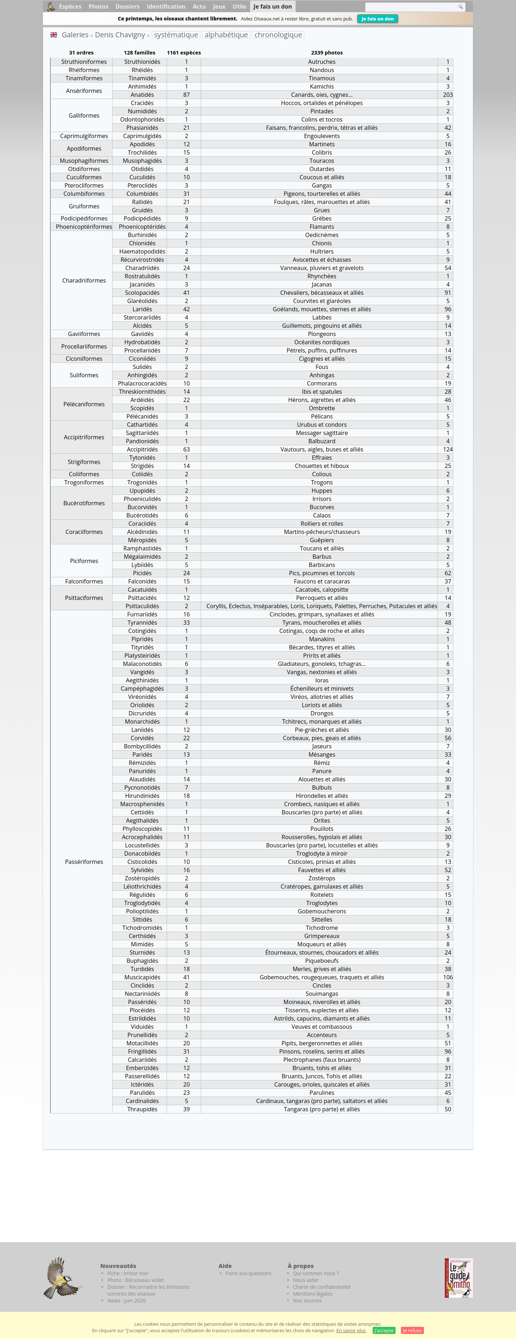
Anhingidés (142, 375)
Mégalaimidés (142, 556)
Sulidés (142, 367)
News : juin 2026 (127, 1300)
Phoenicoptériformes (84, 227)
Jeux (219, 6)
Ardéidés (142, 400)
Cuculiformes (83, 177)
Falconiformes (84, 581)
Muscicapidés (142, 977)
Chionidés (142, 243)
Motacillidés (142, 1043)
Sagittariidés (142, 433)
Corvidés (142, 738)
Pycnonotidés (142, 787)
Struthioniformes (84, 62)
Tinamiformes (84, 78)
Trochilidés (142, 152)
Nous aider (306, 1280)
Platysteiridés (142, 655)
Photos (98, 6)
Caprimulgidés (142, 136)
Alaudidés (142, 779)
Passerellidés (142, 1076)
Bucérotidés (142, 515)
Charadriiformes (84, 280)
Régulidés (142, 895)
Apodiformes (84, 148)
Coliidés (142, 474)
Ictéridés (142, 1084)
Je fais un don (378, 18)
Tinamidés (142, 78)
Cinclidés (142, 985)
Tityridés (142, 647)
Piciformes (84, 561)
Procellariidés (142, 350)
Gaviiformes (84, 334)
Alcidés (142, 326)
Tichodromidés (142, 928)
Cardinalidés (142, 1101)
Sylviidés (142, 870)
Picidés (142, 573)
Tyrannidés (142, 622)
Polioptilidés (142, 911)
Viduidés (142, 1027)
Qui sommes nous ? (316, 1273)
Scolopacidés (142, 293)
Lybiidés (142, 565)
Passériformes (84, 862)
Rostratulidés (142, 276)
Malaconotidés (142, 664)
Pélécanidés (142, 416)
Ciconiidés (142, 359)
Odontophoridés (142, 119)
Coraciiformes (84, 532)
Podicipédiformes (84, 218)
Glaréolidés (142, 301)
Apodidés (142, 144)
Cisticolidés (142, 862)
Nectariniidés (142, 994)
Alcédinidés (142, 532)
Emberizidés (142, 1068)
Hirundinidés (142, 796)
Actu (199, 6)
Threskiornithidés (142, 392)
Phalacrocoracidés (142, 383)
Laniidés (142, 730)
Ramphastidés (142, 548)
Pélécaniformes (84, 404)
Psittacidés (142, 598)
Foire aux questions (249, 1273)
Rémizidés (142, 763)
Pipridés (142, 639)
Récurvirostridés (142, 260)
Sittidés (142, 919)
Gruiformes (84, 206)
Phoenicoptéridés (142, 227)
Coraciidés (142, 523)
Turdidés (142, 969)
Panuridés (142, 771)
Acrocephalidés (142, 837)
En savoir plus (351, 1330)
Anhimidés (142, 86)
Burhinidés (142, 235)
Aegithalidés (142, 820)
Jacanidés (142, 284)
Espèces (70, 6)
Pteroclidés (142, 185)
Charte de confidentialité (322, 1286)
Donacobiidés (142, 853)
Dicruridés (142, 713)
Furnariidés (142, 614)
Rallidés (142, 202)
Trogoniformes (84, 482)
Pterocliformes (84, 185)
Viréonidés (142, 697)
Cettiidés (142, 812)
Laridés (142, 309)
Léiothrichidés (142, 886)
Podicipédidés (142, 218)
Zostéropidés (142, 878)
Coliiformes (84, 474)
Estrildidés (142, 1018)
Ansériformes (84, 91)
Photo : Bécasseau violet (136, 1280)
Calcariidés (142, 1060)
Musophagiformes (84, 161)
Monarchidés (142, 721)
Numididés (142, 111)
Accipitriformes (84, 437)
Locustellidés (142, 845)
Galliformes (84, 115)
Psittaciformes (84, 598)
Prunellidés (142, 1035)
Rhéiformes (84, 70)
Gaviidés (142, 334)
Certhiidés (142, 936)
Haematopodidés (142, 251)
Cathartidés (142, 425)
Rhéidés (142, 70)
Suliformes (84, 375)
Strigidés (142, 466)
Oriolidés (142, 705)
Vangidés (142, 672)
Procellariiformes (84, 346)
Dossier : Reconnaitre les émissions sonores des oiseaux (149, 1290)
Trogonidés (142, 482)
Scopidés (142, 408)
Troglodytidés (142, 903)
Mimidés (142, 944)
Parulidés (142, 1093)
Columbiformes (84, 194)
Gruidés (142, 210)
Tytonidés (142, 458)
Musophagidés (142, 161)
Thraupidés (142, 1109)
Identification (166, 6)
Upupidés (142, 491)
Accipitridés (142, 449)
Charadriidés (142, 268)
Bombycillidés (142, 746)
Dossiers (127, 6)
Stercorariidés (142, 317)
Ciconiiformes (84, 359)
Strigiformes (84, 462)
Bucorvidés (142, 507)
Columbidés (142, 194)
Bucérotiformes (84, 503)
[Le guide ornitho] (459, 1278)
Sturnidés (142, 952)
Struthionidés (142, 62)
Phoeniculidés (142, 499)
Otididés (142, 169)
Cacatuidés (142, 589)
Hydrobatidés (142, 342)
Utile (239, 6)
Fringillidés (142, 1051)
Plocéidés (142, 1010)
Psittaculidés (142, 606)
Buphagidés (142, 961)
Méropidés (142, 540)
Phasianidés (142, 128)
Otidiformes (84, 169)
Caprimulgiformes (84, 136)
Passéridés (142, 1002)
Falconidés (142, 581)
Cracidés (142, 103)
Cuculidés (142, 177)
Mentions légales (313, 1293)
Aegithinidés (142, 680)
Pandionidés (142, 441)
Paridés (142, 754)
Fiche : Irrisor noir (128, 1273)
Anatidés (142, 95)
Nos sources (307, 1300)
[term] (406, 7)
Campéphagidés (142, 688)
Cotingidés (142, 631)
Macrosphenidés (142, 804)
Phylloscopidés (142, 829)
